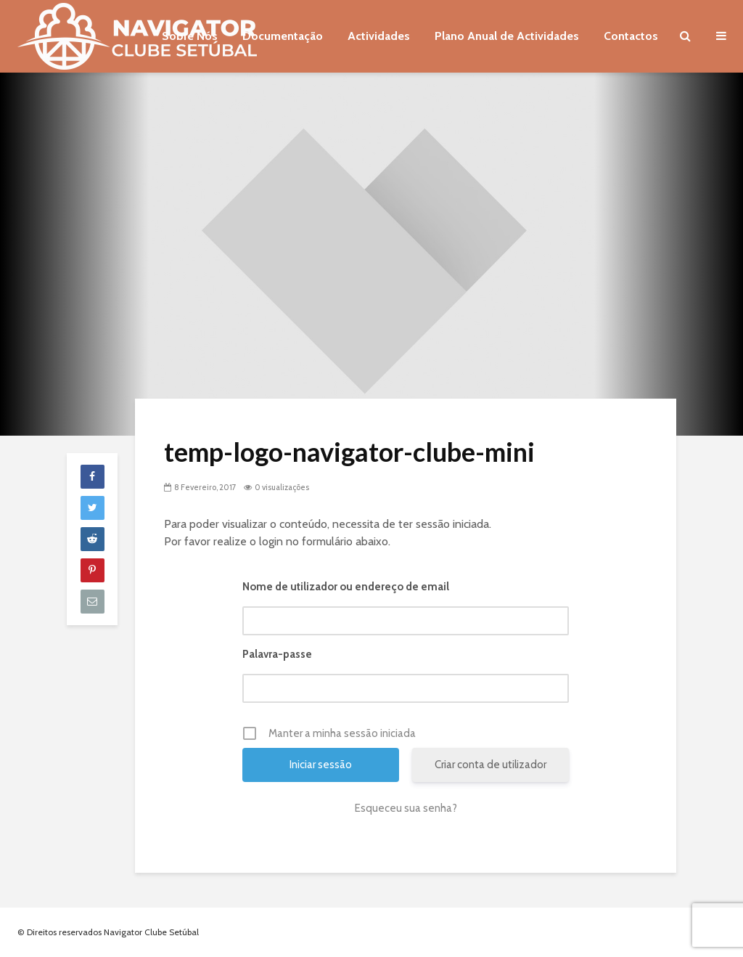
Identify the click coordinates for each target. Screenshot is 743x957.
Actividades (379, 36)
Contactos (631, 36)
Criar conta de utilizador (490, 764)
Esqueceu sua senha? (406, 808)
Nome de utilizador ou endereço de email (345, 586)
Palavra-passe (277, 654)
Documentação (282, 36)
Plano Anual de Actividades (507, 36)
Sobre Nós (190, 36)
